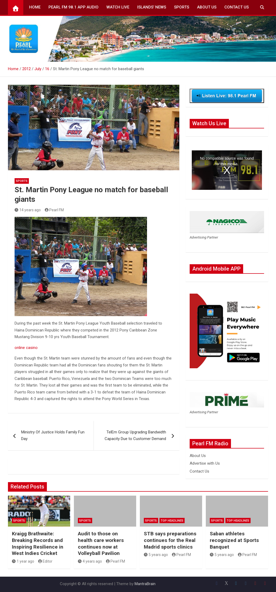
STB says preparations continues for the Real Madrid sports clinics (170, 540)
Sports (181, 7)
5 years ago (156, 555)
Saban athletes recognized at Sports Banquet (234, 540)
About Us (206, 7)
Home (35, 7)
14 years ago (28, 210)
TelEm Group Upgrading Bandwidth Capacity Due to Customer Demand (135, 435)
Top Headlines (172, 520)
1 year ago (23, 561)
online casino (26, 347)
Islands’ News (151, 7)
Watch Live (117, 7)
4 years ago (90, 561)
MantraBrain (145, 583)
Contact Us (236, 7)
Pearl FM (54, 210)
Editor (45, 561)
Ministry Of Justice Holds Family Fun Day (52, 435)
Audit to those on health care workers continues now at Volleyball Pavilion (101, 543)
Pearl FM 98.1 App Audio (73, 7)
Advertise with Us (205, 463)
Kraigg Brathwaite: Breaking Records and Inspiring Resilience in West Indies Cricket (37, 543)
